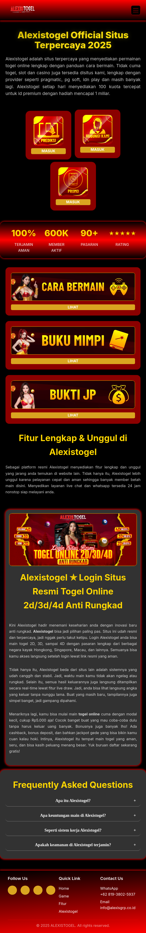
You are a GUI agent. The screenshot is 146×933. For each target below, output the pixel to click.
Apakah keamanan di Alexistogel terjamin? (73, 845)
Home (64, 888)
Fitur (62, 903)
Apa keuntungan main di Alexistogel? (73, 815)
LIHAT (73, 307)
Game (64, 896)
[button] (136, 10)
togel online (89, 714)
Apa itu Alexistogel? (72, 800)
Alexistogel (43, 631)
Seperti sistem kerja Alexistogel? (73, 830)
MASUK (48, 151)
